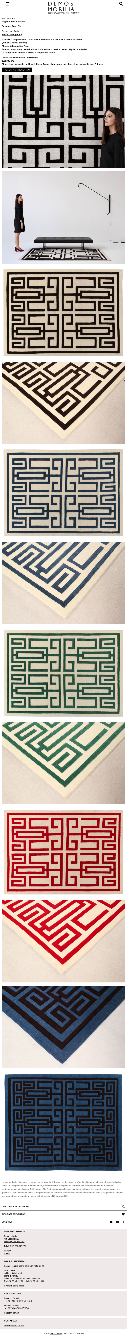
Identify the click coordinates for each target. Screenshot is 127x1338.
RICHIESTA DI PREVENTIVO (17, 70)
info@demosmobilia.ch (14, 1325)
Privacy (7, 1251)
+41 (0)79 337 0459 (12, 1301)
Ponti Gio (16, 26)
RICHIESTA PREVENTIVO (13, 1214)
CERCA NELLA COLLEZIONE (15, 1207)
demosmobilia (56, 1334)
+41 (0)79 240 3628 (12, 1308)
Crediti (7, 1253)
